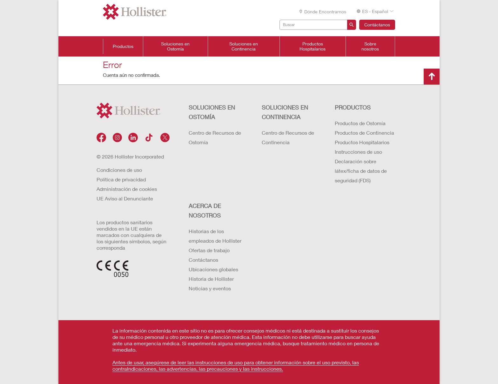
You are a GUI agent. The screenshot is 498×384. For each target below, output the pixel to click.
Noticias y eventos (210, 288)
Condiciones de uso (119, 170)
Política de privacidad (121, 179)
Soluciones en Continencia (243, 46)
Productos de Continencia (364, 133)
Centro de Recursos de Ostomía (215, 137)
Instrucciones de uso (358, 152)
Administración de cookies (127, 189)
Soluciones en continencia (285, 112)
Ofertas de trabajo (209, 250)
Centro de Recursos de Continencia (288, 137)
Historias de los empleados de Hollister (215, 236)
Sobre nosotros (370, 46)
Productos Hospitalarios (312, 46)
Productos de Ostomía (360, 123)
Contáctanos (377, 24)
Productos (123, 46)
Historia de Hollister (211, 279)
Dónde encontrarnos (322, 11)
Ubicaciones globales (213, 269)
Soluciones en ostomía (212, 112)
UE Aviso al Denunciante (125, 198)
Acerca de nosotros (205, 210)
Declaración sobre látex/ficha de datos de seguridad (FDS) (361, 170)
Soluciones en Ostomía (175, 46)
